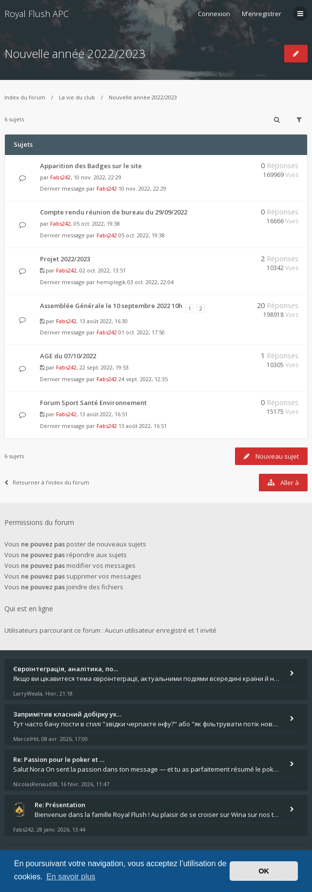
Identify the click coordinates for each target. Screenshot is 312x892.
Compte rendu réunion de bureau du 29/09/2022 (113, 212)
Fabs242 (60, 177)
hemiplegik (111, 282)
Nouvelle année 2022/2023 (75, 53)
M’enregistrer (261, 13)
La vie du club (77, 97)
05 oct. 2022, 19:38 (141, 235)
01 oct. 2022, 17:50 (141, 332)
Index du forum (24, 97)
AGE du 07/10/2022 (68, 355)
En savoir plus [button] (71, 877)
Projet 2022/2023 (65, 258)
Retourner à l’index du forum (46, 482)
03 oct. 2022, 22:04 (150, 282)
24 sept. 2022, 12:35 (143, 379)
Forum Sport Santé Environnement (93, 402)
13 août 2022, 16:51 (142, 425)
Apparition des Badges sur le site (91, 165)
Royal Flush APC (36, 13)
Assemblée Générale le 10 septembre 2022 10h (111, 305)
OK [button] (263, 871)
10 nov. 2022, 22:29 (142, 188)
